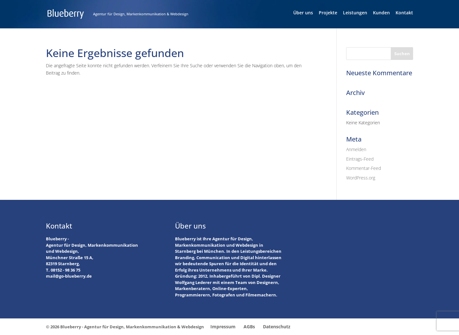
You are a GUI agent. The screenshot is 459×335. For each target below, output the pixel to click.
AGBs (249, 327)
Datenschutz (276, 327)
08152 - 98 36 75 (65, 270)
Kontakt (404, 13)
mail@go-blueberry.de (69, 276)
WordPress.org (360, 178)
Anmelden (356, 149)
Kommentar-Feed (363, 168)
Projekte (328, 13)
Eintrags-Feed (360, 159)
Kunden (381, 13)
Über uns (303, 13)
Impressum (223, 327)
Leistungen (355, 13)
